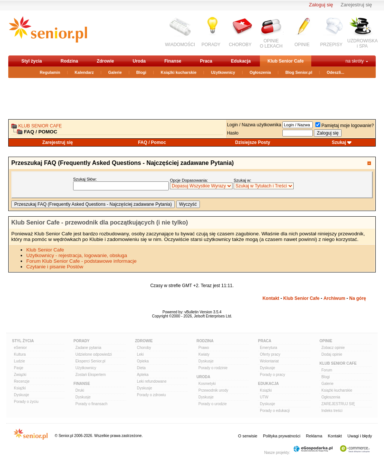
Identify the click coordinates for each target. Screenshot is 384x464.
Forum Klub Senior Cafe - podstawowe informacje (81, 261)
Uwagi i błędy (360, 436)
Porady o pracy (272, 375)
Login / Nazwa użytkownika (254, 124)
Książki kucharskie (178, 72)
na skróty (354, 61)
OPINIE (302, 44)
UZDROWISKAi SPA (362, 43)
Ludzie (19, 361)
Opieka (143, 361)
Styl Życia (23, 341)
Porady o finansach (91, 404)
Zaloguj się (321, 4)
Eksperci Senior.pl (90, 361)
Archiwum (334, 298)
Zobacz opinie (333, 348)
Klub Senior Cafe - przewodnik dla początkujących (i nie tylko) (99, 222)
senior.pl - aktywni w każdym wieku (47, 32)
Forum (326, 370)
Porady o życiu (26, 402)
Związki (20, 375)
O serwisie (247, 436)
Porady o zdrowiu (151, 395)
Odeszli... (335, 72)
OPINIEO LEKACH (271, 43)
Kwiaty (203, 354)
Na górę (357, 298)
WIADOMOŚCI (180, 44)
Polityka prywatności (281, 436)
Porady (82, 341)
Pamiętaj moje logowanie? (344, 125)
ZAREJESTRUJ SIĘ (338, 404)
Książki (20, 388)
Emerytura (268, 348)
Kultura (20, 354)
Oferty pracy (270, 354)
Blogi (141, 72)
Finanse (172, 61)
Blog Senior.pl (298, 72)
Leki (140, 354)
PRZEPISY (331, 44)
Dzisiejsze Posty (252, 142)
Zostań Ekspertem (90, 375)
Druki (79, 390)
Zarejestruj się (356, 4)
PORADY (210, 44)
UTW (264, 397)
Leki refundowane (151, 381)
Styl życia (31, 61)
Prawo (203, 348)
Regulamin (50, 72)
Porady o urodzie (212, 404)
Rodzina (69, 61)
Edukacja (241, 61)
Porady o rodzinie (213, 368)
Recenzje (22, 381)
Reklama (314, 436)
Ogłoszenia (260, 72)
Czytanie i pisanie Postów (54, 266)
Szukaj (339, 142)
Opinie (326, 341)
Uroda (139, 61)
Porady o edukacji (275, 411)
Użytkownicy (223, 72)
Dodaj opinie (331, 354)
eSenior (20, 348)
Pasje (18, 368)
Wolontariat (269, 361)
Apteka (142, 375)
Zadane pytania (88, 348)
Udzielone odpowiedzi (93, 354)
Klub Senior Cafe (285, 61)
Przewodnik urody (213, 390)
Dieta (141, 368)
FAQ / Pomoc (152, 142)
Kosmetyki (207, 384)
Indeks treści (331, 411)
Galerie (115, 72)
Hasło (232, 133)
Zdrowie (105, 61)
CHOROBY (240, 44)
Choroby (144, 348)
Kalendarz (84, 72)
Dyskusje (21, 395)
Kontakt (270, 298)
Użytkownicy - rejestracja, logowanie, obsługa (76, 255)
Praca (206, 61)
